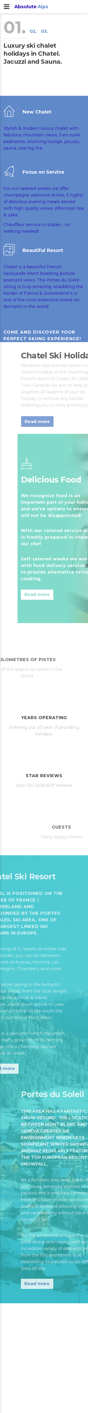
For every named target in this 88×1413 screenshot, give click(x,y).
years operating (44, 717)
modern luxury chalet (44, 128)
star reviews (44, 775)
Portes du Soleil (61, 280)
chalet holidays (65, 372)
